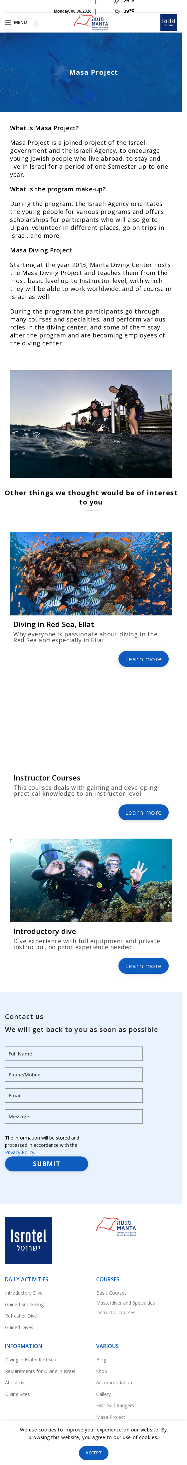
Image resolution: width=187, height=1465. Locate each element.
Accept (94, 1453)
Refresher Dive (21, 1316)
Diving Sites (17, 1394)
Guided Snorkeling (24, 1304)
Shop (101, 1371)
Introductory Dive (24, 1293)
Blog (101, 1359)
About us (14, 1382)
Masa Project (110, 1417)
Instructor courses (115, 1312)
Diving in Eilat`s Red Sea (30, 1359)
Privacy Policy (19, 1152)
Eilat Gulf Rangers (115, 1405)
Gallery (103, 1394)
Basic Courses (111, 1293)
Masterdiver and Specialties (125, 1303)
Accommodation (114, 1382)
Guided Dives (19, 1327)
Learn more (143, 659)
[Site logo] (91, 22)
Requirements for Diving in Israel (40, 1371)
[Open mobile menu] (16, 22)
